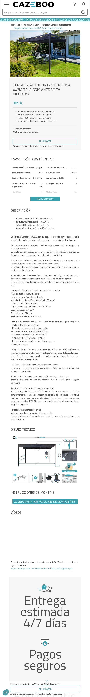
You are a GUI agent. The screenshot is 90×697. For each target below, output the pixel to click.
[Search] (40, 12)
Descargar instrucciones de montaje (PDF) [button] (45, 501)
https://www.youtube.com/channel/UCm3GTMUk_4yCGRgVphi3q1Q (42, 568)
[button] (45, 141)
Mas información (45, 198)
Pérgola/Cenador (31, 24)
